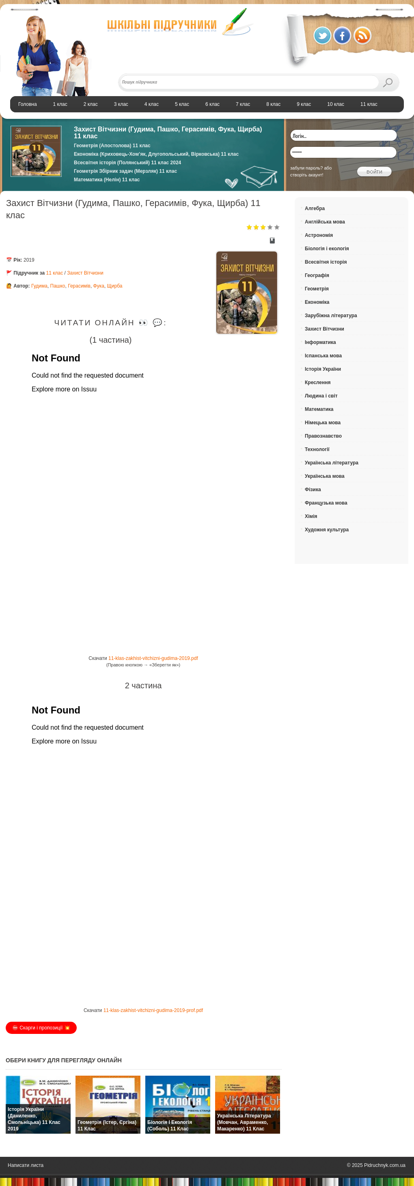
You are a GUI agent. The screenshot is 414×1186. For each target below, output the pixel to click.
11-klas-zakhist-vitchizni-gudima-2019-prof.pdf (153, 1010)
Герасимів (79, 286)
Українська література (331, 463)
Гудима (39, 286)
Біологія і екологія (327, 248)
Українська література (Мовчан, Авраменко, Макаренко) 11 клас (244, 1122)
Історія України (323, 369)
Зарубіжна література (331, 315)
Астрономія (319, 235)
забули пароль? (306, 167)
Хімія (311, 516)
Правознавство (323, 436)
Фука (98, 286)
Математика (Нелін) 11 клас (107, 180)
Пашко (57, 286)
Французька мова (326, 503)
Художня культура (327, 530)
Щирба (115, 286)
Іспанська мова (323, 356)
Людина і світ (321, 396)
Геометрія (317, 289)
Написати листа (25, 1165)
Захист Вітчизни (85, 273)
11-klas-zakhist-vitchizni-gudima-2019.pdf (153, 658)
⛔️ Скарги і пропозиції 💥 (41, 1028)
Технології (317, 449)
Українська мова (325, 476)
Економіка (317, 302)
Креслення (317, 382)
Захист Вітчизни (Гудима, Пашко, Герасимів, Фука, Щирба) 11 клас (168, 133)
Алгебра (315, 208)
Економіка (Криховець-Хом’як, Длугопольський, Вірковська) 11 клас (156, 154)
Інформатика (320, 342)
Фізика (313, 489)
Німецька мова (323, 422)
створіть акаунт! (306, 174)
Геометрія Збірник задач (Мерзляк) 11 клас (125, 171)
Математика (319, 409)
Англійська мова (325, 222)
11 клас (54, 273)
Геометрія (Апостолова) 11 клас (112, 145)
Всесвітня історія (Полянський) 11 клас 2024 (127, 162)
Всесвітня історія (326, 262)
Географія (317, 275)
